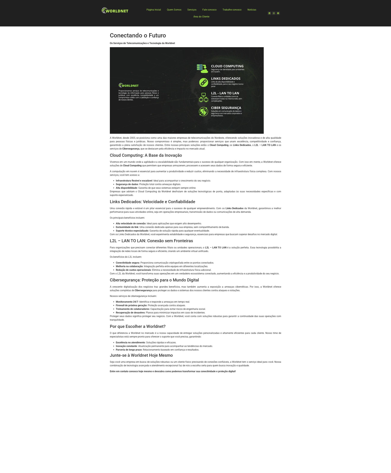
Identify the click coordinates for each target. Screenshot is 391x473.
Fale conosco (209, 9)
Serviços (191, 9)
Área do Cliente (201, 16)
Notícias (251, 9)
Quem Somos (174, 9)
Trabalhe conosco (232, 9)
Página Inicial (154, 9)
